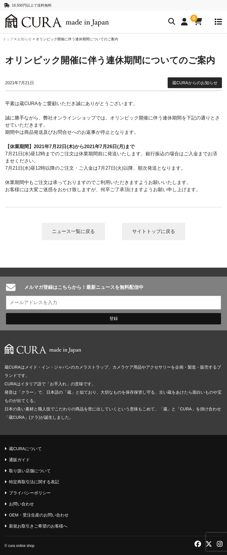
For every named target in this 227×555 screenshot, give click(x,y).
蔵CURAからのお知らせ (194, 82)
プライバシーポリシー (30, 492)
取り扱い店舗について (30, 470)
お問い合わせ (21, 504)
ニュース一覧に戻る (73, 231)
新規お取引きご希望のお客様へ (38, 526)
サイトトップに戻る (153, 231)
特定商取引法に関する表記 (34, 481)
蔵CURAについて (25, 448)
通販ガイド (19, 459)
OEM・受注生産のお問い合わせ (39, 515)
